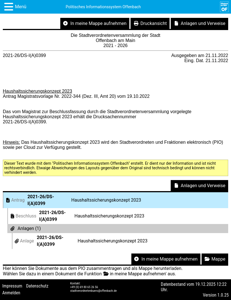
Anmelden (11, 292)
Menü (20, 6)
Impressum (12, 286)
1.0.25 (223, 295)
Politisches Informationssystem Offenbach (103, 7)
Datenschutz (37, 286)
